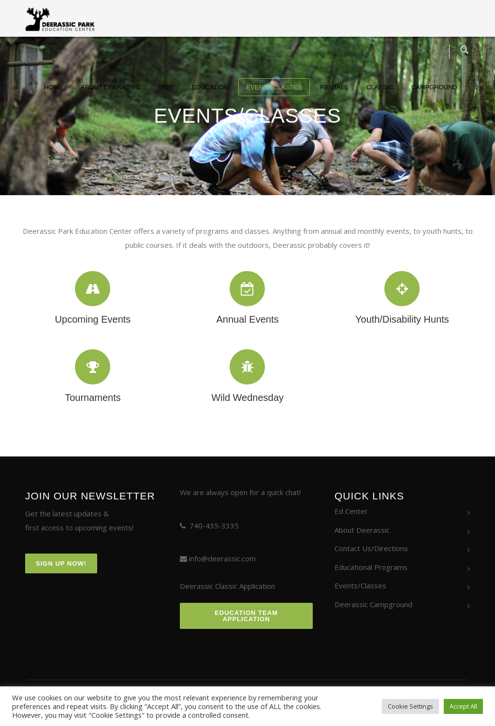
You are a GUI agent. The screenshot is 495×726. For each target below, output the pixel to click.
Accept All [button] (463, 706)
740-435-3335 (214, 525)
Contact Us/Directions (371, 548)
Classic (379, 87)
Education (210, 87)
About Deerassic (110, 87)
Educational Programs (371, 567)
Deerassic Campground (373, 604)
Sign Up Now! (61, 563)
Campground (434, 87)
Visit (166, 87)
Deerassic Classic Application (227, 586)
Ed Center (351, 511)
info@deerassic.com (222, 558)
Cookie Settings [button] (410, 706)
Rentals (334, 87)
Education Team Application (246, 616)
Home (53, 87)
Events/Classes (274, 87)
